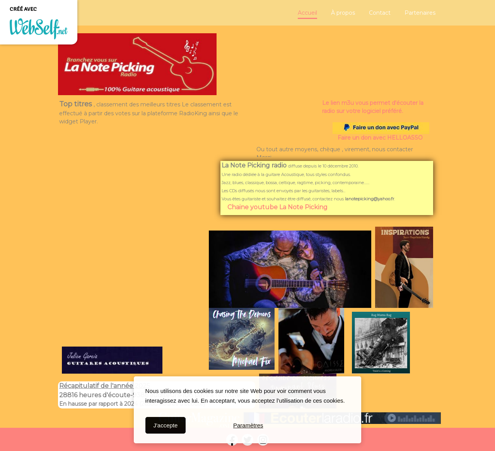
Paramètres (248, 425)
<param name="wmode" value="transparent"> (131, 287)
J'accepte (165, 425)
